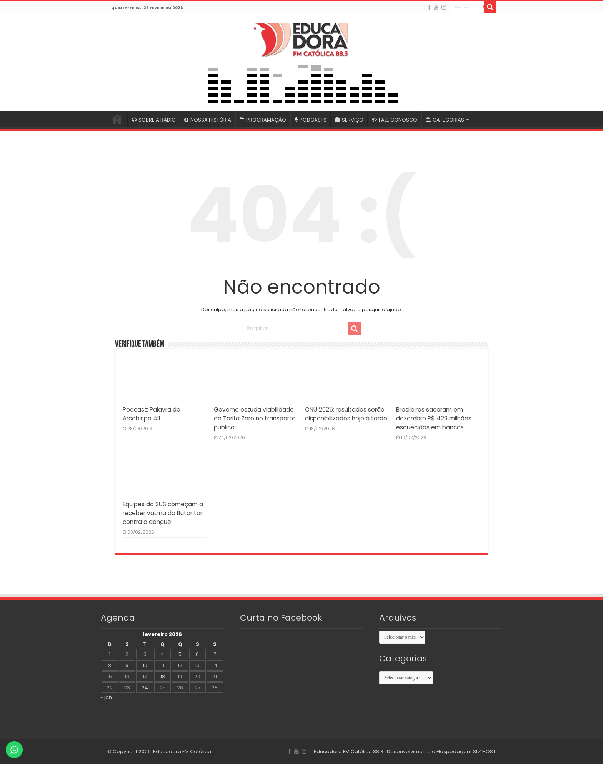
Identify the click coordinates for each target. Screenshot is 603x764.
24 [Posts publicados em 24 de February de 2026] (145, 687)
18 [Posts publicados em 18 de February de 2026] (162, 676)
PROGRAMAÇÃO (263, 119)
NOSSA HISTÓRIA (207, 119)
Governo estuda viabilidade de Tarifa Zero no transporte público (255, 418)
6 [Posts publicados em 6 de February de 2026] (197, 654)
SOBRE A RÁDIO (154, 119)
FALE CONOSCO (394, 119)
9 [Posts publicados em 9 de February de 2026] (126, 665)
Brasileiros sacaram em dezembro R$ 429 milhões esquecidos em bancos (433, 418)
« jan (106, 697)
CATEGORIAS (445, 119)
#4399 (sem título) (117, 119)
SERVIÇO (349, 119)
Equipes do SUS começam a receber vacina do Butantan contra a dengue (163, 513)
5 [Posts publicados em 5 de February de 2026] (180, 654)
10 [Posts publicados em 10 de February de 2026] (145, 665)
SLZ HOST (484, 751)
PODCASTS (310, 119)
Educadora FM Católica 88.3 (348, 751)
